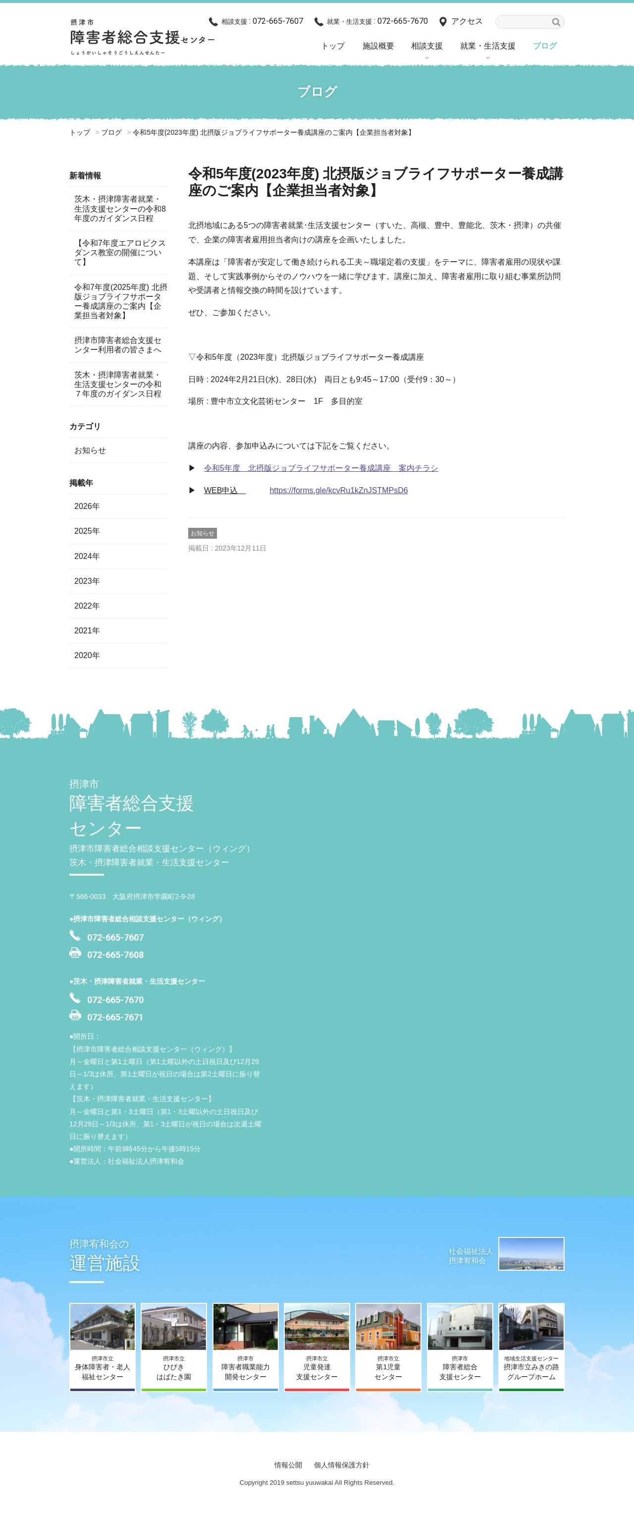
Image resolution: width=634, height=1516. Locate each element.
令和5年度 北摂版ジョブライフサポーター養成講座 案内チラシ (321, 468)
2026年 (87, 506)
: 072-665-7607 (262, 21)
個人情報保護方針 (342, 1465)
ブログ (545, 46)
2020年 (87, 655)
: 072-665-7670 (377, 21)
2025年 (87, 531)
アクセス (467, 21)
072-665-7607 (115, 937)
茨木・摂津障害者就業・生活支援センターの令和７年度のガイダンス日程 (117, 384)
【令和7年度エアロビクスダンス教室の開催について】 (120, 252)
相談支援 (427, 46)
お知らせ (202, 533)
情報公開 (288, 1465)
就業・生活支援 (488, 46)
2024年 (87, 556)
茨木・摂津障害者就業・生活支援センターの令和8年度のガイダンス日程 (120, 208)
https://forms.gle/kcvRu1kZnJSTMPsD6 (338, 490)
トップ (333, 46)
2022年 (87, 606)
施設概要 (378, 46)
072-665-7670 (115, 1000)
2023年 (87, 581)
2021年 (87, 630)
